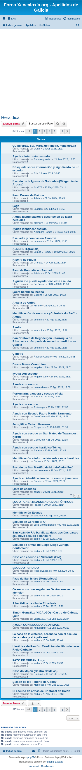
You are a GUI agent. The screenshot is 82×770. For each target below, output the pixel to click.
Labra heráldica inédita (28, 291)
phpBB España (55, 761)
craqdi (37, 148)
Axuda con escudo (25, 384)
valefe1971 (40, 618)
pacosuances (41, 470)
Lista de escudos (24, 489)
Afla (36, 396)
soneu (37, 492)
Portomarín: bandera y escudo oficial (37, 393)
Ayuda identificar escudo (29, 229)
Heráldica (10, 117)
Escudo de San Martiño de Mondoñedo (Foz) (42, 467)
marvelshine (40, 387)
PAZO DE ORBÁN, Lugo (28, 660)
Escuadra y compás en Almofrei (34, 238)
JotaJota (38, 515)
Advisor (38, 198)
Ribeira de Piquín (24, 259)
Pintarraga (39, 407)
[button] (28, 131)
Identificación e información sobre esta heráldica (45, 458)
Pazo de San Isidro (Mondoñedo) (34, 578)
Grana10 (38, 262)
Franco (37, 504)
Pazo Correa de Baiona (28, 195)
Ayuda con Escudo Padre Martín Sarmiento (42, 413)
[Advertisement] (41, 72)
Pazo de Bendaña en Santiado (33, 270)
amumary (39, 241)
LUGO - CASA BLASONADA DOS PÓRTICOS (42, 501)
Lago (15, 206)
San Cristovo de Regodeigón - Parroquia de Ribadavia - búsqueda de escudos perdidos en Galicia (44, 341)
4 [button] (49, 131)
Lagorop (38, 209)
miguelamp (40, 627)
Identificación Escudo (27, 512)
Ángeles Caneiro (43, 356)
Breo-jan (38, 674)
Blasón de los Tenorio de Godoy (34, 681)
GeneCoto (39, 416)
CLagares (39, 427)
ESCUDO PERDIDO (25, 567)
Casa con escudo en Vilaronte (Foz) (36, 557)
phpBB (31, 757)
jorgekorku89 (41, 367)
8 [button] (62, 131)
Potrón (37, 461)
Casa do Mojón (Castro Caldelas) (35, 671)
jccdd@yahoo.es (43, 570)
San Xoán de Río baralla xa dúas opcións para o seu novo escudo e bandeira (45, 534)
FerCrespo (39, 284)
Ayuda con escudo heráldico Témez (36, 447)
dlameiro (38, 223)
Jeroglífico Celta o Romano (31, 424)
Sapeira (38, 294)
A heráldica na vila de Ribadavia (34, 603)
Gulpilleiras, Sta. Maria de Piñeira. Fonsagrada (44, 145)
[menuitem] (11, 18)
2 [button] (39, 131)
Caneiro (17, 353)
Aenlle (16, 327)
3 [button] (44, 131)
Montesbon (40, 684)
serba (37, 538)
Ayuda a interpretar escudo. (31, 156)
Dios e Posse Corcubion (29, 364)
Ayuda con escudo (25, 404)
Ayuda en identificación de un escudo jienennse (45, 478)
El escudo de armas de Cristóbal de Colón (41, 691)
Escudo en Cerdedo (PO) (29, 521)
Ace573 (38, 187)
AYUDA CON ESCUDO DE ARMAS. (35, 624)
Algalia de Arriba (23, 302)
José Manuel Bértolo (45, 524)
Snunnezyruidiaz (43, 159)
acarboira (39, 330)
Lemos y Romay (42, 252)
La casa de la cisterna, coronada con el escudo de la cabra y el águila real (44, 635)
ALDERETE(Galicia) (25, 249)
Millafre (38, 305)
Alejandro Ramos (43, 232)
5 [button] (54, 131)
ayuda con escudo (25, 373)
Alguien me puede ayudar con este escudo (41, 281)
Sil (35, 173)
